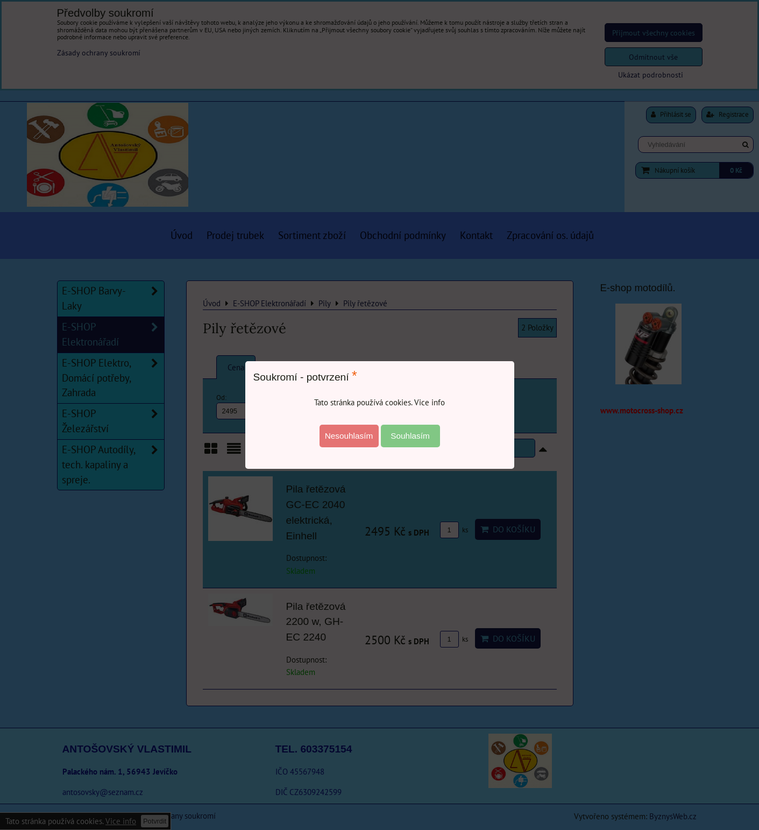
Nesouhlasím (349, 435)
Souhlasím (410, 435)
